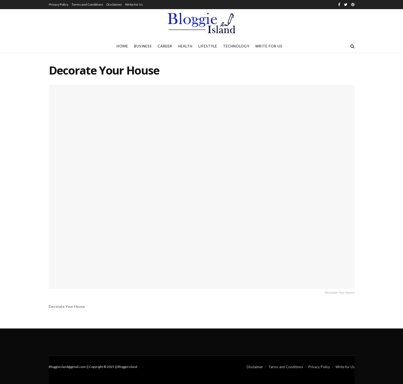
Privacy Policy (58, 4)
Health (185, 46)
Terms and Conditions (87, 4)
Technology (236, 46)
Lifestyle (207, 46)
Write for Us (134, 4)
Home (122, 46)
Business (143, 46)
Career (165, 46)
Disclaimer (114, 4)
